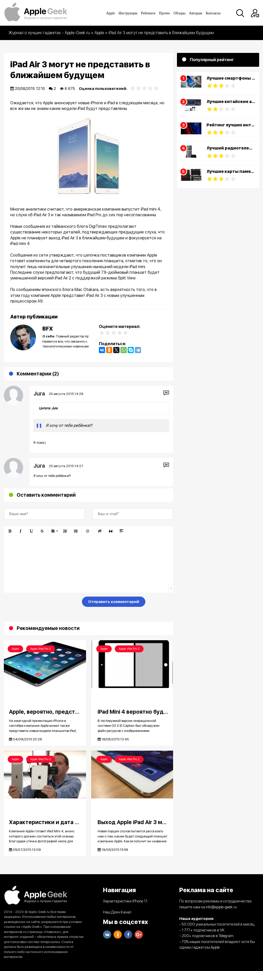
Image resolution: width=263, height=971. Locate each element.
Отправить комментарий (113, 601)
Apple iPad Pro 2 (40, 649)
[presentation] (43, 603)
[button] (10, 531)
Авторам (195, 13)
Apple (110, 13)
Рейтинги (148, 13)
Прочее (164, 13)
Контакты (213, 13)
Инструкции (128, 13)
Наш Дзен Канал (117, 912)
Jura (39, 393)
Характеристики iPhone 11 (125, 901)
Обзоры (179, 13)
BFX (47, 328)
